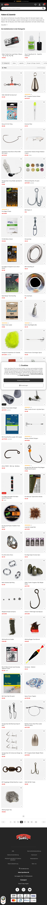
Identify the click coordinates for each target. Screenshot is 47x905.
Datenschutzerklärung (37, 374)
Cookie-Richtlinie (24, 375)
